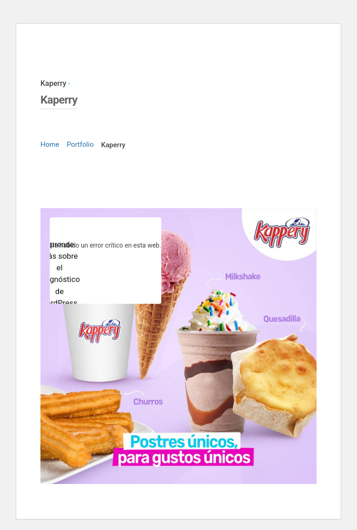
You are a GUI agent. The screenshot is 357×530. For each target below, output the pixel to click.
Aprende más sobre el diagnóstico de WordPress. (59, 273)
